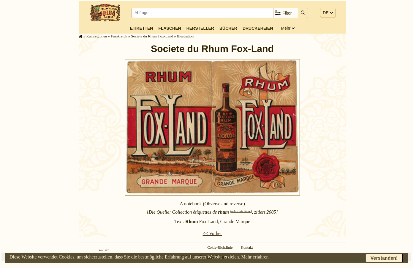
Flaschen (169, 28)
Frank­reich (119, 36)
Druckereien (258, 28)
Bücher (228, 28)
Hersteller (200, 28)
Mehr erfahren (255, 256)
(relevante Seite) (241, 211)
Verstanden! (384, 258)
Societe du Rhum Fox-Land (152, 36)
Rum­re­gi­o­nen (96, 36)
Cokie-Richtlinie (219, 247)
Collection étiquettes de (200, 212)
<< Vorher (212, 233)
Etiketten (141, 28)
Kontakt (247, 247)
